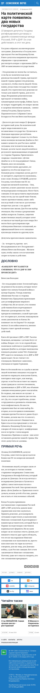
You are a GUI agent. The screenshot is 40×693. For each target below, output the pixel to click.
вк (10, 580)
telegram (29, 586)
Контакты (11, 639)
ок (29, 580)
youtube (10, 586)
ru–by (10, 591)
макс (29, 591)
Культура (4, 632)
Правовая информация (9, 642)
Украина (19, 572)
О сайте (4, 639)
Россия (4, 572)
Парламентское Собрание (10, 9)
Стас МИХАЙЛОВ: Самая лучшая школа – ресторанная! (12, 623)
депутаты (28, 572)
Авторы (19, 639)
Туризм (31, 632)
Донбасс (12, 572)
